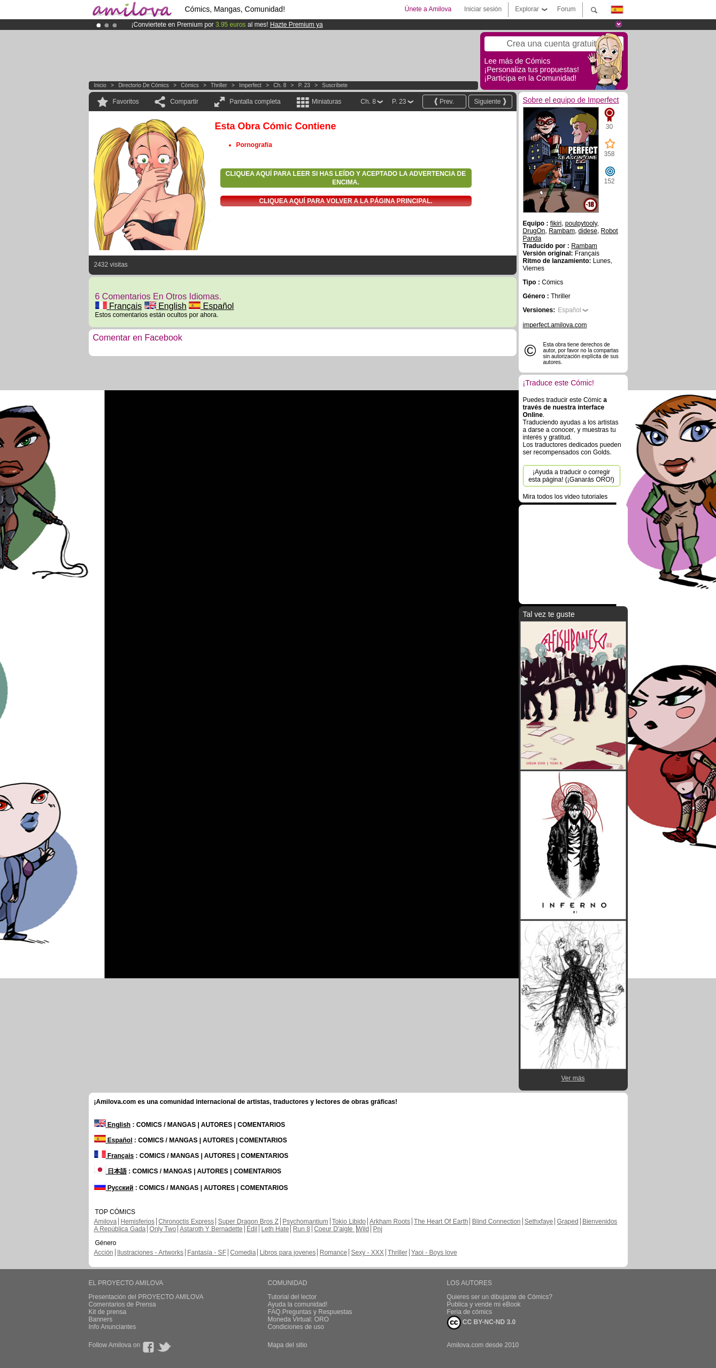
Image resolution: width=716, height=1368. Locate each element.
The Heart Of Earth (441, 1221)
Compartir (184, 101)
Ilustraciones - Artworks (150, 1252)
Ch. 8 (279, 85)
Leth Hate (275, 1229)
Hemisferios (138, 1221)
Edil (252, 1229)
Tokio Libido (349, 1221)
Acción (103, 1252)
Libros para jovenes (288, 1252)
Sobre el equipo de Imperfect (571, 100)
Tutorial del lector (292, 1297)
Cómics (190, 85)
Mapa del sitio (287, 1345)
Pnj (377, 1229)
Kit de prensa (108, 1312)
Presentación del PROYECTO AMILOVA (146, 1297)
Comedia (243, 1252)
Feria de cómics (469, 1312)
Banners (101, 1319)
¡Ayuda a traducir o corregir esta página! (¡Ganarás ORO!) (571, 475)
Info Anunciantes (112, 1327)
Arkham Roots (389, 1221)
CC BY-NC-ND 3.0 (481, 1323)
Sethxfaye (539, 1221)
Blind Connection (496, 1221)
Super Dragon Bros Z (248, 1221)
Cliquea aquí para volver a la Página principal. (345, 201)
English (165, 306)
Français (118, 306)
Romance (333, 1252)
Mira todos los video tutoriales (565, 496)
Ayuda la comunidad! (298, 1304)
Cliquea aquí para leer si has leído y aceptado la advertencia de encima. (346, 178)
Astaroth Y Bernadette (211, 1229)
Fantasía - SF (206, 1252)
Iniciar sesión (483, 9)
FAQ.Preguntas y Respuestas (310, 1312)
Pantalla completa (254, 101)
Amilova (105, 1221)
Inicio (100, 85)
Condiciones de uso (296, 1327)
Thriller (219, 85)
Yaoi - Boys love (434, 1252)
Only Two (163, 1229)
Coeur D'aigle (334, 1229)
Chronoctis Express (186, 1221)
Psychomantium (305, 1221)
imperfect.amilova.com (555, 325)
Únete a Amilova (428, 9)
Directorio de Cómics (143, 85)
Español (211, 306)
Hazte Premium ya (296, 24)
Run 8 (301, 1229)
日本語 (110, 1171)
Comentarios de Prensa (122, 1304)
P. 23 (304, 85)
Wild (363, 1229)
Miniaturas (326, 101)
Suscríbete (335, 85)
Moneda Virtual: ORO (298, 1319)
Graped (568, 1221)
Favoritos (126, 101)
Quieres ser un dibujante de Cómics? (499, 1297)
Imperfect (250, 85)
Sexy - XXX (367, 1252)
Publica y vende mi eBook (484, 1304)
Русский (114, 1188)
